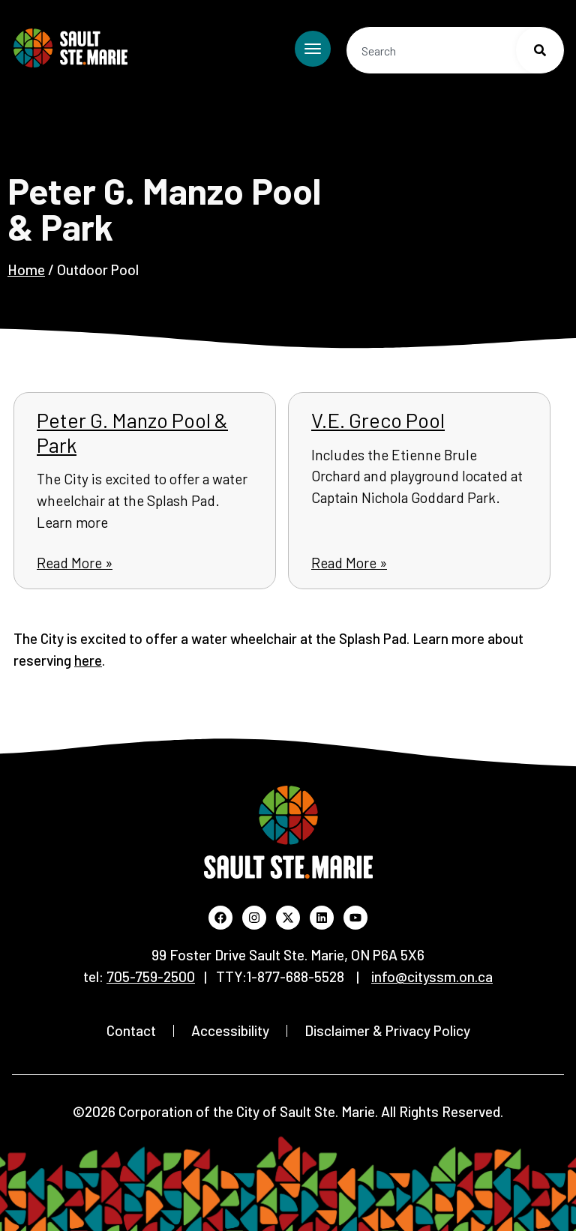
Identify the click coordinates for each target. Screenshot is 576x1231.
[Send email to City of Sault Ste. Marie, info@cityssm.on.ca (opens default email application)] (432, 976)
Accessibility (230, 1030)
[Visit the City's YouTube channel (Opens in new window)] (356, 918)
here (88, 660)
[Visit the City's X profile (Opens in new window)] (288, 918)
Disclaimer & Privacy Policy (387, 1030)
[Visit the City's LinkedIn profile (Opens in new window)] (322, 918)
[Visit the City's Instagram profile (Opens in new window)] (254, 918)
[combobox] (455, 50)
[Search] (540, 50)
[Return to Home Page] (71, 47)
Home (26, 269)
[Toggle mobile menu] (313, 49)
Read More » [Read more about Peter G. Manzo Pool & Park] (74, 562)
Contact (131, 1030)
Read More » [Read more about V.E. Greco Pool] (349, 562)
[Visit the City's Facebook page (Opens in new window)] (220, 918)
